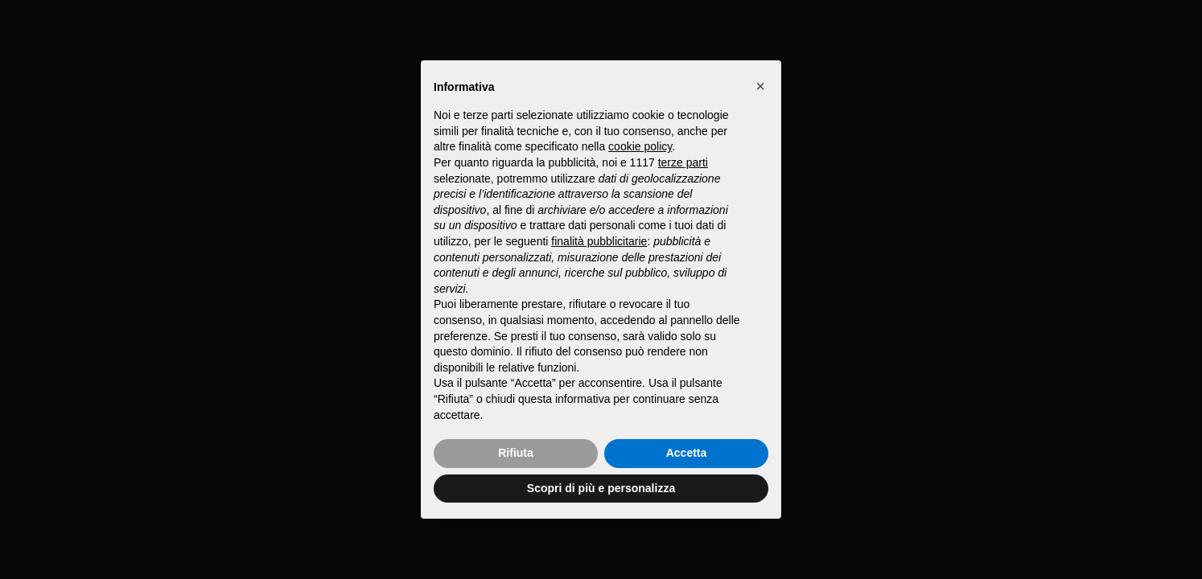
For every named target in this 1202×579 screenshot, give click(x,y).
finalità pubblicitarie (599, 241)
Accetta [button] (686, 452)
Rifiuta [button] (515, 452)
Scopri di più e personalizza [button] (601, 488)
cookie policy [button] (640, 146)
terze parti (683, 162)
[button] (760, 86)
